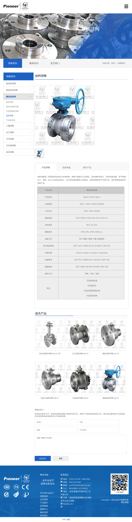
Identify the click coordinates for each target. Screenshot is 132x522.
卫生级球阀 (18, 145)
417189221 (83, 488)
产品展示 (44, 503)
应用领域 (44, 506)
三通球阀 (18, 126)
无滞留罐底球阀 (12, 111)
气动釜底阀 (10, 120)
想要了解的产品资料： (81, 444)
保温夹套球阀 (18, 90)
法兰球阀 (18, 132)
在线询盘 (66, 167)
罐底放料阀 (20, 97)
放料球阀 (9, 116)
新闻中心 (44, 509)
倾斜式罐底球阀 (12, 107)
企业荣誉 (44, 499)
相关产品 (87, 167)
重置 (60, 458)
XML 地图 (66, 519)
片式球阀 (18, 139)
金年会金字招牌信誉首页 (48, 482)
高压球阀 (18, 152)
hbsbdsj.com (68, 504)
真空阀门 (55, 63)
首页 (113, 63)
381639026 (73, 488)
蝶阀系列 (34, 63)
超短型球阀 (18, 83)
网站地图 (125, 502)
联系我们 (44, 516)
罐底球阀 (9, 102)
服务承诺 (44, 512)
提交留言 (42, 458)
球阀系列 (12, 63)
